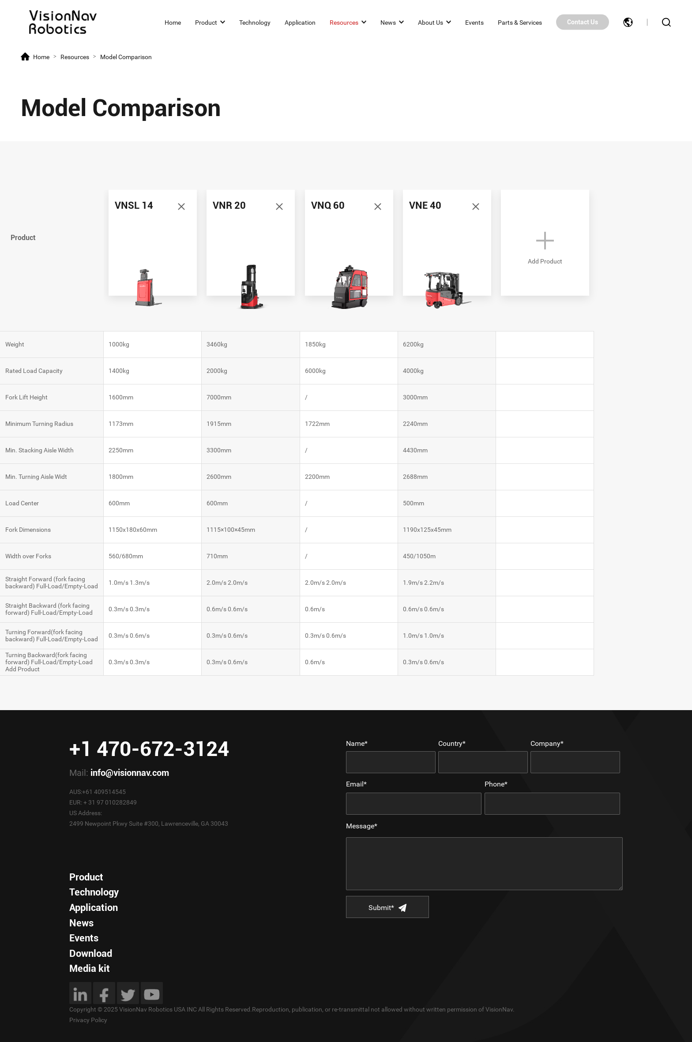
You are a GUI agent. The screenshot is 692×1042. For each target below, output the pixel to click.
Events (474, 22)
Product (206, 22)
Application (300, 22)
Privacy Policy (88, 1019)
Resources (344, 22)
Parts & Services (520, 22)
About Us (430, 22)
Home (173, 22)
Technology (255, 22)
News (388, 22)
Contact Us (582, 22)
